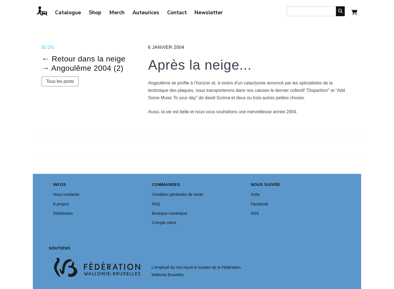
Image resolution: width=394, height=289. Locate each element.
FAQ (156, 204)
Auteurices (145, 12)
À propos (61, 204)
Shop (95, 12)
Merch (116, 12)
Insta (255, 194)
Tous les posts (60, 81)
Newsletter (209, 12)
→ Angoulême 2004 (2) (82, 68)
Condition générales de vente (177, 194)
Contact (177, 12)
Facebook (259, 204)
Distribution (63, 213)
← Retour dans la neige (84, 59)
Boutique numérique (169, 213)
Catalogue (68, 12)
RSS (255, 213)
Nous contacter (66, 194)
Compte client (164, 222)
